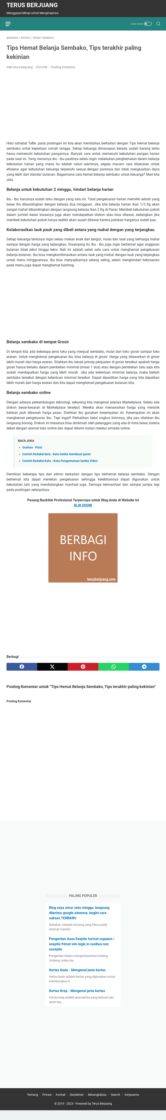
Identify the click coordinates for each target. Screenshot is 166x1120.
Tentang (32, 1104)
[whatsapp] (113, 668)
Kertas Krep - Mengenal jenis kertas (77, 999)
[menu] (11, 24)
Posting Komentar (63, 68)
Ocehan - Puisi (32, 448)
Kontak (60, 1104)
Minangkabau (97, 1104)
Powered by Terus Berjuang (93, 1113)
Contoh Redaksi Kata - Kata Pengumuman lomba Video (60, 462)
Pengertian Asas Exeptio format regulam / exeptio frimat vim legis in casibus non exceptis (82, 952)
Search (115, 1104)
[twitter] (52, 668)
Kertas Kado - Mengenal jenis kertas (77, 979)
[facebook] (21, 668)
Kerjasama (131, 1104)
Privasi (46, 1104)
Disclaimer (77, 1104)
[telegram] (144, 668)
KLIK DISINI (83, 506)
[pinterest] (83, 668)
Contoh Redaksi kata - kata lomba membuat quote (56, 455)
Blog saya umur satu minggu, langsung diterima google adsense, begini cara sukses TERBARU (79, 921)
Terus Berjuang (32, 5)
